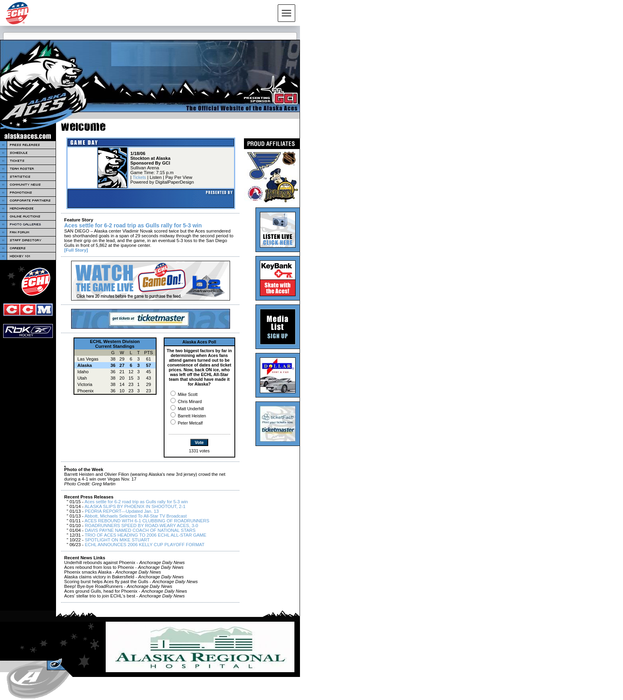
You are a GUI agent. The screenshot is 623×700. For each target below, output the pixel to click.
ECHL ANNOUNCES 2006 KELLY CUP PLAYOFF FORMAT (144, 544)
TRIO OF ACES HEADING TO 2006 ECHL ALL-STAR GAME (145, 535)
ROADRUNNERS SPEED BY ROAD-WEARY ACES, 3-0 (141, 525)
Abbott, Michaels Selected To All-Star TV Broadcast (136, 516)
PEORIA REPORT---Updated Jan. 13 (122, 511)
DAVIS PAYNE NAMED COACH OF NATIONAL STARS (140, 530)
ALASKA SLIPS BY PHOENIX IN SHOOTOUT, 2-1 (135, 506)
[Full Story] (76, 250)
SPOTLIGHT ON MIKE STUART (117, 539)
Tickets (139, 177)
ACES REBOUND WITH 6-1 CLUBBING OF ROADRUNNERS (147, 520)
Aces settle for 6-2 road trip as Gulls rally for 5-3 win (136, 501)
